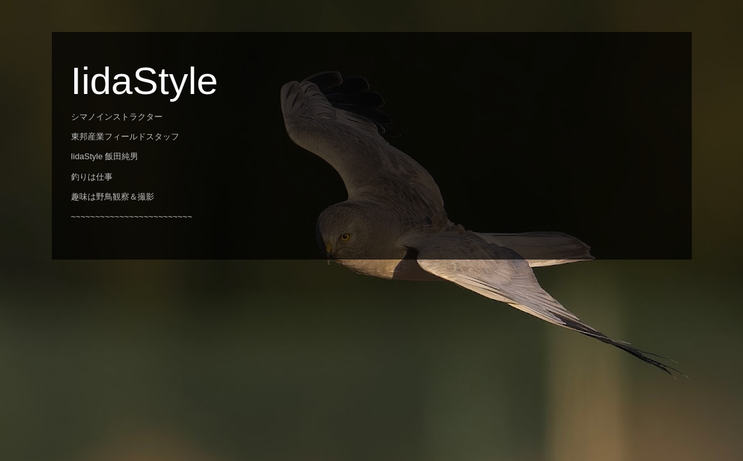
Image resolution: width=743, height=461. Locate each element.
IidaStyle (144, 80)
